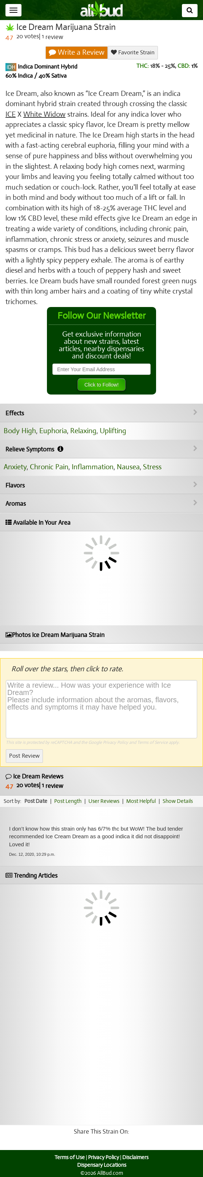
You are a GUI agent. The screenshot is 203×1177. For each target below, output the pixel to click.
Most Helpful (141, 801)
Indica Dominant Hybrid (46, 66)
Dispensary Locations (101, 1165)
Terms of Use (70, 1157)
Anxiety (15, 466)
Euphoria (53, 430)
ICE (10, 114)
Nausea (128, 466)
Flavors (101, 485)
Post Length (67, 801)
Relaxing (83, 430)
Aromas (101, 504)
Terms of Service (152, 742)
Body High (20, 430)
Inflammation (93, 466)
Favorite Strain (133, 52)
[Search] (190, 10)
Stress (152, 466)
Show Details (178, 801)
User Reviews (103, 801)
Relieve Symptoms (101, 449)
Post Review (24, 756)
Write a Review (76, 52)
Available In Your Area (38, 523)
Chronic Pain (49, 466)
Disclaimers (135, 1157)
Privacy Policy (115, 742)
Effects (101, 413)
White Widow (44, 114)
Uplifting (113, 430)
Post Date (35, 801)
